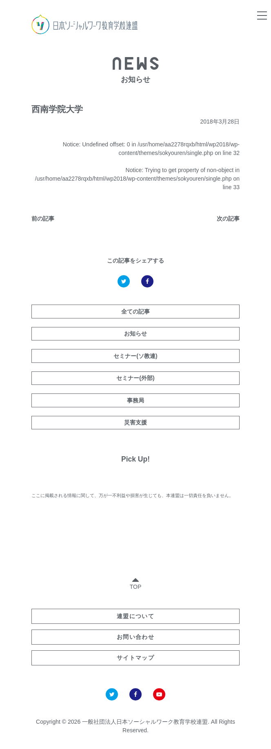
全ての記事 (135, 311)
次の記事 (228, 218)
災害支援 (135, 422)
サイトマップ (135, 657)
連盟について (135, 616)
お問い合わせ (135, 637)
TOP (136, 582)
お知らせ (135, 333)
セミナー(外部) (135, 378)
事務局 (135, 400)
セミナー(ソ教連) (135, 356)
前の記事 (42, 218)
